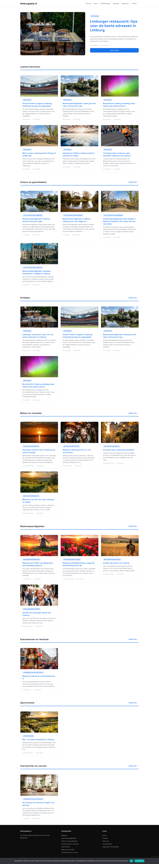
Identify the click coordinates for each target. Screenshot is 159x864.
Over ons (106, 841)
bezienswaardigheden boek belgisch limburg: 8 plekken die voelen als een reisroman (119, 221)
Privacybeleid (107, 844)
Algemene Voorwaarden (111, 847)
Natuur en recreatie (31, 413)
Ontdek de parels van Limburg (116, 563)
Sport (96, 3)
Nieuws (88, 3)
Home (104, 835)
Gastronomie (27, 702)
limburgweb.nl (28, 3)
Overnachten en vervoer (33, 765)
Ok (131, 861)
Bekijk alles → (134, 182)
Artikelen (116, 3)
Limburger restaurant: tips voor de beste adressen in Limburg (113, 25)
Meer (134, 3)
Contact (105, 838)
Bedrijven (125, 3)
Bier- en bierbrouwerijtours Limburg (38, 739)
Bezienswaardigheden (32, 526)
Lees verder (114, 50)
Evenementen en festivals (34, 639)
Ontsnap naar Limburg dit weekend (118, 450)
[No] (156, 861)
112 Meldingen (105, 3)
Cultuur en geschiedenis (33, 182)
